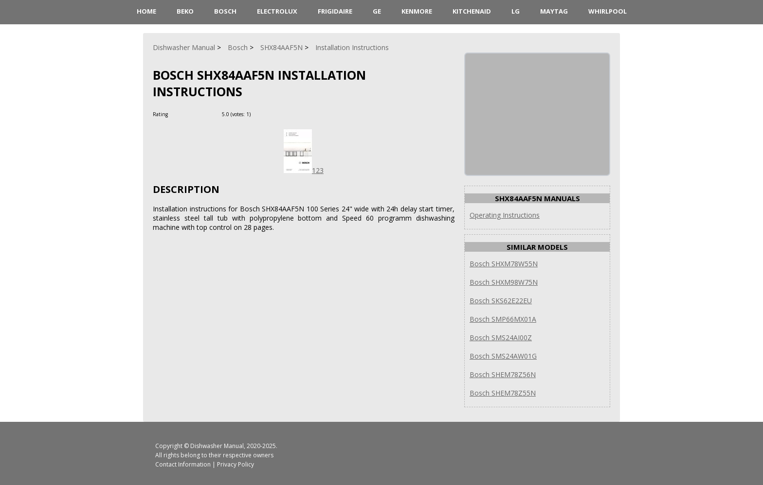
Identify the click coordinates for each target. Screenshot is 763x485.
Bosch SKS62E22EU (501, 300)
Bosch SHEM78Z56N (503, 374)
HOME (146, 11)
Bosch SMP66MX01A (503, 319)
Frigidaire (335, 11)
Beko (185, 11)
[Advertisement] (538, 114)
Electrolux (277, 11)
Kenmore (416, 11)
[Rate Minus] (271, 114)
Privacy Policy (235, 464)
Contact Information (183, 464)
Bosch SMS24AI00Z (501, 337)
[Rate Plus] (259, 114)
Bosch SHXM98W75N (504, 282)
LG (515, 11)
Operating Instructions (505, 215)
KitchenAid (472, 11)
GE (377, 11)
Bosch (225, 11)
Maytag (554, 11)
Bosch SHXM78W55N (504, 263)
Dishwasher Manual (217, 446)
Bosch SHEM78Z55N (503, 393)
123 (304, 170)
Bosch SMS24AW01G (503, 356)
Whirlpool (607, 11)
